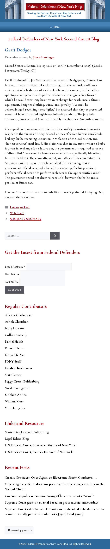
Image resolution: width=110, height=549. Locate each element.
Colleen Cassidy (16, 335)
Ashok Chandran (16, 322)
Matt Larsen (13, 375)
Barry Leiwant (14, 328)
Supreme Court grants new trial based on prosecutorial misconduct (51, 502)
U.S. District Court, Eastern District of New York (39, 452)
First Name (12, 274)
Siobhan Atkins (16, 395)
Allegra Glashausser (19, 315)
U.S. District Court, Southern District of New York (40, 445)
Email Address (15, 266)
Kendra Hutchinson (18, 368)
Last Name (12, 282)
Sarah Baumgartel (17, 388)
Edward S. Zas (14, 355)
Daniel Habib (14, 341)
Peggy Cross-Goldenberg (22, 381)
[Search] (55, 236)
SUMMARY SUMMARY (25, 219)
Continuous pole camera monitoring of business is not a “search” (50, 496)
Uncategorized (20, 207)
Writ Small (17, 213)
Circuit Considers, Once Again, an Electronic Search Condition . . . (51, 477)
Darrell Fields (14, 348)
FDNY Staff (13, 361)
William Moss (14, 401)
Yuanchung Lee (15, 408)
